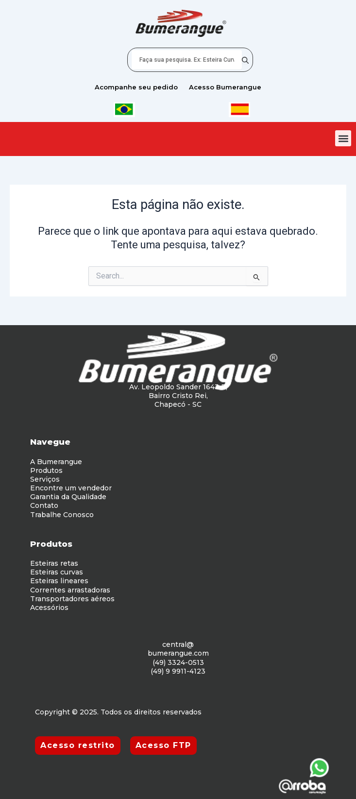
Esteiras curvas (56, 572)
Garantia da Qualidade (68, 496)
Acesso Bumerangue (225, 87)
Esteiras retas (54, 563)
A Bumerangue (56, 461)
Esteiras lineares (59, 580)
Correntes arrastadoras (70, 590)
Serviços (45, 479)
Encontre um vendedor (71, 488)
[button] (343, 138)
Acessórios (49, 607)
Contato (44, 505)
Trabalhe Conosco (62, 514)
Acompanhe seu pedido (136, 87)
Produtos (46, 470)
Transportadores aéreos (72, 598)
